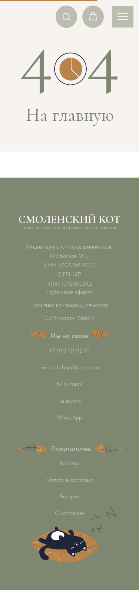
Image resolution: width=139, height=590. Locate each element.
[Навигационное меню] (123, 16)
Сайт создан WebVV (69, 317)
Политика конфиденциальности (69, 304)
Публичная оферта (69, 291)
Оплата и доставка (69, 479)
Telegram (70, 400)
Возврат (69, 496)
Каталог (69, 463)
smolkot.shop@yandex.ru (70, 367)
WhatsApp (69, 417)
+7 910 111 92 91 (69, 350)
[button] (66, 16)
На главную (70, 115)
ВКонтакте (70, 384)
